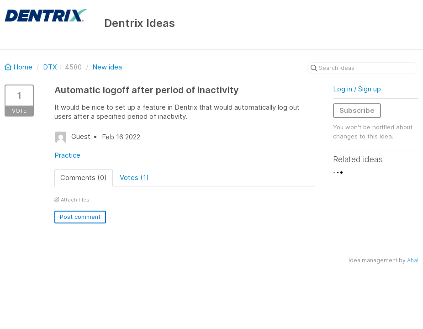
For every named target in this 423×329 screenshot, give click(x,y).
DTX (50, 67)
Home (19, 67)
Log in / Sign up (357, 89)
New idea (107, 67)
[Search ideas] (362, 68)
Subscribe (357, 110)
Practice (67, 155)
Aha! (412, 260)
